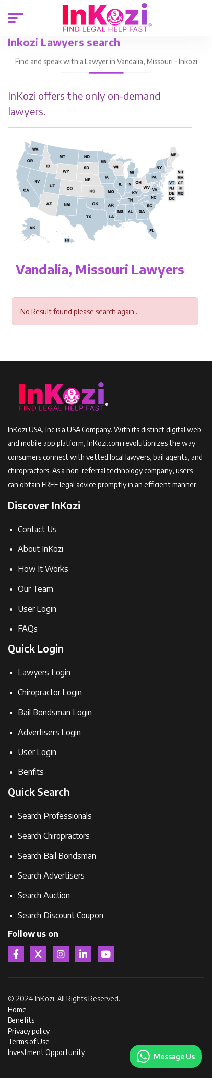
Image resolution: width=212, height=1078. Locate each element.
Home (17, 1009)
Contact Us (37, 529)
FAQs (28, 628)
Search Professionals (55, 816)
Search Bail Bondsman (57, 855)
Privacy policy (29, 1030)
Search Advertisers (51, 875)
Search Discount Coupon (60, 915)
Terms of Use (29, 1041)
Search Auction (44, 895)
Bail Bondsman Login (55, 712)
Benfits (31, 772)
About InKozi (40, 549)
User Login (37, 609)
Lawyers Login (44, 672)
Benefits (21, 1020)
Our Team (35, 589)
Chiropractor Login (50, 692)
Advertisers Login (49, 732)
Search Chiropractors (54, 836)
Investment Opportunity (46, 1052)
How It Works (43, 569)
